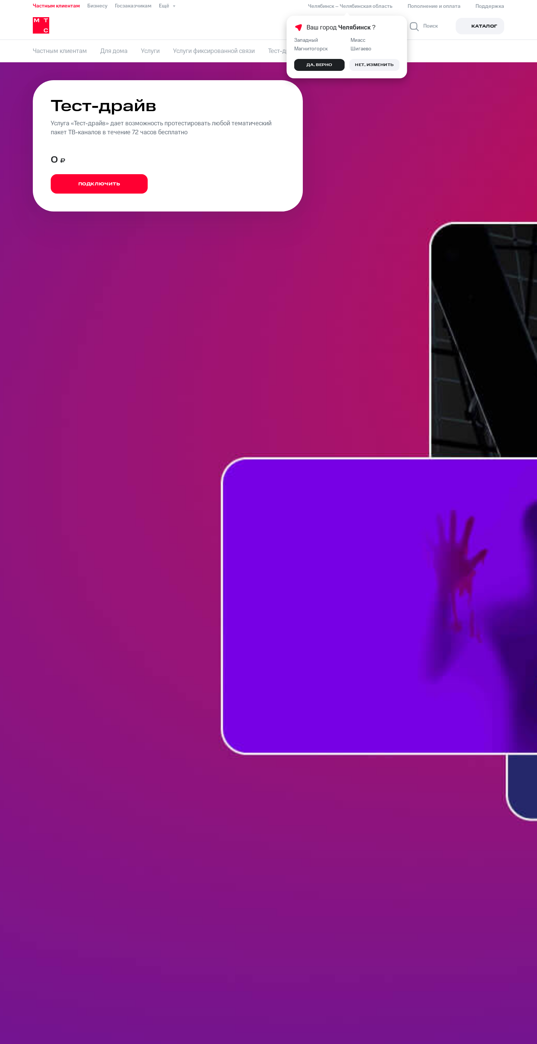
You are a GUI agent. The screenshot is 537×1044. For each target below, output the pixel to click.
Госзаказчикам (133, 6)
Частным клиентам (56, 6)
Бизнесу (97, 6)
